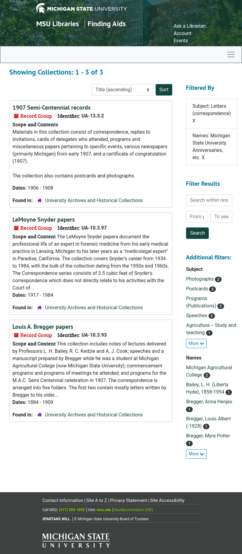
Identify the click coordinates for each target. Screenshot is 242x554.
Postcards (197, 289)
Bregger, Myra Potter (208, 436)
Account (182, 33)
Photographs (200, 279)
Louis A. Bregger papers (42, 327)
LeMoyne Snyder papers (43, 219)
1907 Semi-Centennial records (51, 107)
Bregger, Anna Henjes (209, 402)
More (196, 343)
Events (181, 41)
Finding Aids (107, 23)
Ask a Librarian (190, 26)
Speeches (197, 315)
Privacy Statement (128, 500)
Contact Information (62, 500)
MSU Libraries (57, 23)
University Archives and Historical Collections (94, 200)
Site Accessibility (167, 500)
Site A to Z (96, 500)
